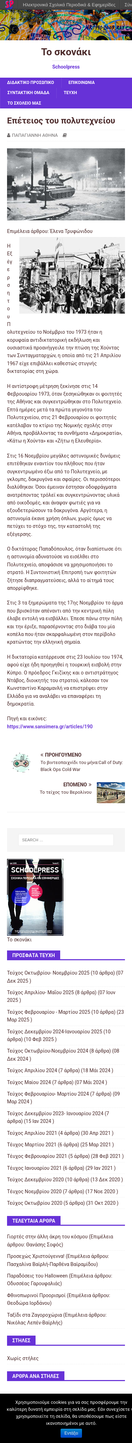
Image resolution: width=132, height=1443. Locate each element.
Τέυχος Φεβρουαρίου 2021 (37, 1156)
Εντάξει (71, 1433)
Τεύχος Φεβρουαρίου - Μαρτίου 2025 (48, 1012)
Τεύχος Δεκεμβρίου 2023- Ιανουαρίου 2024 (55, 1113)
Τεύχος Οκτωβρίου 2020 (34, 1203)
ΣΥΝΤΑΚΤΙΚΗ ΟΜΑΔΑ (28, 92)
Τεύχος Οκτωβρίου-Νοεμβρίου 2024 (47, 1051)
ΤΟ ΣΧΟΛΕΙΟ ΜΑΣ (24, 103)
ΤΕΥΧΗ (70, 92)
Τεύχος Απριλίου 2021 (32, 1133)
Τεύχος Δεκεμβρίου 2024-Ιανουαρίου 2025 (54, 1031)
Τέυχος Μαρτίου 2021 (32, 1144)
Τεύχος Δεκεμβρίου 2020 (35, 1179)
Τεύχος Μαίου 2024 (29, 1082)
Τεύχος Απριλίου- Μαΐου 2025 (40, 992)
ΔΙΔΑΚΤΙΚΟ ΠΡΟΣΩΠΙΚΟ (30, 82)
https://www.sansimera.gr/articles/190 (50, 726)
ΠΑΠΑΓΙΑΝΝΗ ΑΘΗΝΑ (35, 135)
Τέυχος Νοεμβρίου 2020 (34, 1191)
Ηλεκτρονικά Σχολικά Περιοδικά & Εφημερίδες (69, 4)
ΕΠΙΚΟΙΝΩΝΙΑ (82, 82)
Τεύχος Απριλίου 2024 (32, 1070)
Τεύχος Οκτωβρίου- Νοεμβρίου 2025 (48, 973)
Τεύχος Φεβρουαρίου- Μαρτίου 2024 (48, 1094)
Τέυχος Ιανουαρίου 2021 (34, 1168)
